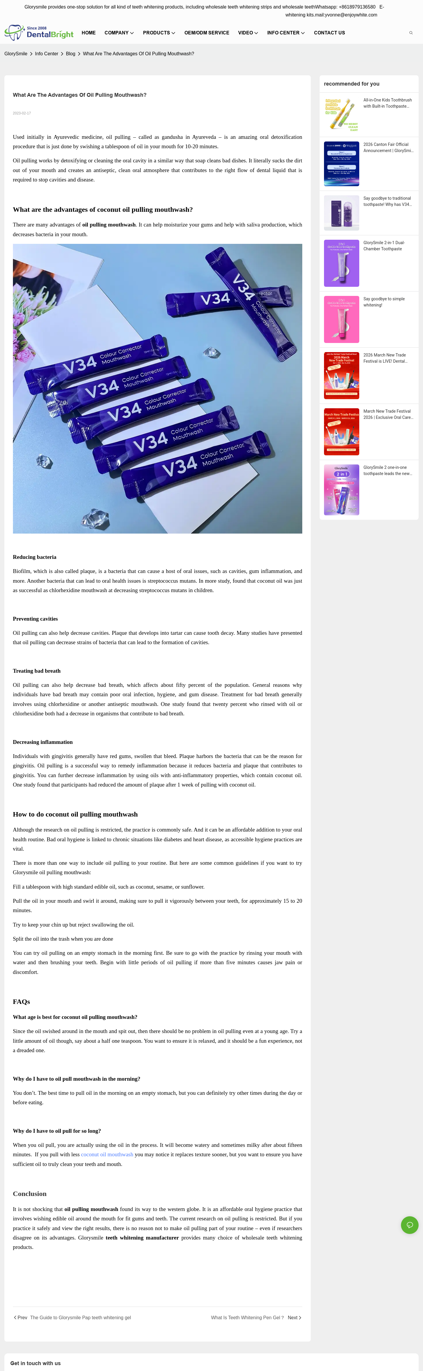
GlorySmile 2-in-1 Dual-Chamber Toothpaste (384, 245)
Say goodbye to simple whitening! (384, 301)
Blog (70, 53)
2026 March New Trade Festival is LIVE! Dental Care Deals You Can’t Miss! (388, 358)
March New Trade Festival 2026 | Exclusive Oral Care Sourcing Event (387, 415)
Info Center (46, 53)
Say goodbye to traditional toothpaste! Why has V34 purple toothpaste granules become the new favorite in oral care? (388, 202)
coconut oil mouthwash (107, 1154)
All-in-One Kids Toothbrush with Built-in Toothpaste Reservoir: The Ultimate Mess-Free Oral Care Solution (388, 103)
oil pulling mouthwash (64, 872)
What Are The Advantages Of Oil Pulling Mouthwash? (138, 53)
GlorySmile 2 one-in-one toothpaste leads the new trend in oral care (387, 471)
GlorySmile (15, 53)
